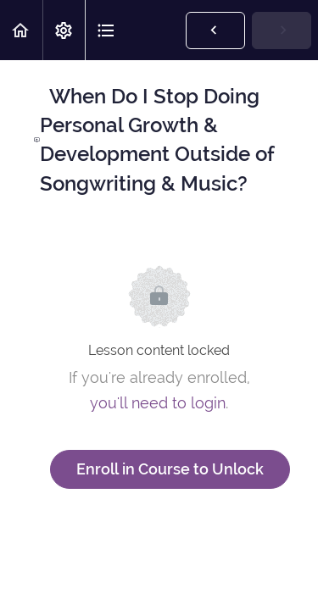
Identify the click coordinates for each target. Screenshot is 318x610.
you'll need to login (158, 403)
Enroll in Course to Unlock (170, 469)
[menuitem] (63, 30)
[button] (21, 30)
